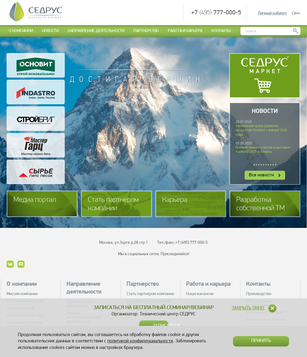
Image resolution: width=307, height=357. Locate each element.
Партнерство (146, 31)
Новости (50, 31)
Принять (261, 340)
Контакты (221, 31)
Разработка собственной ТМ (260, 204)
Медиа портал (34, 200)
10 (275, 165)
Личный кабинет (272, 13)
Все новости (265, 175)
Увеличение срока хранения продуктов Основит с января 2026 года (261, 130)
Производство (258, 294)
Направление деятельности (96, 31)
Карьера (174, 200)
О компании (21, 31)
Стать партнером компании (113, 204)
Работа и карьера (185, 31)
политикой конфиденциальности (140, 341)
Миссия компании (22, 294)
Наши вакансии (199, 294)
